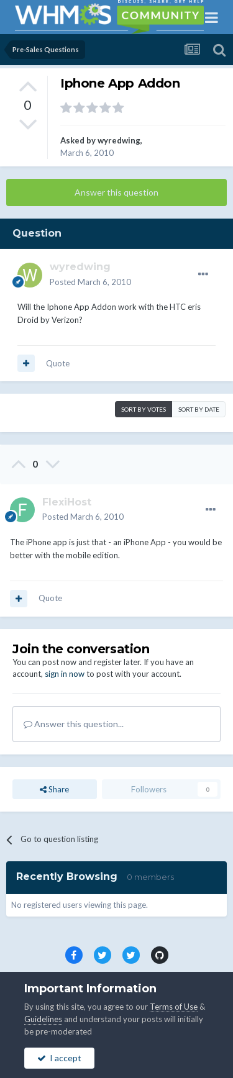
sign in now (65, 674)
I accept (59, 1058)
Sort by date (198, 409)
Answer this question (116, 192)
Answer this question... (74, 723)
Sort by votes (143, 409)
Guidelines (43, 1019)
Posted (90, 282)
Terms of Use (174, 1007)
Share (54, 789)
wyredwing (119, 140)
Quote (58, 363)
